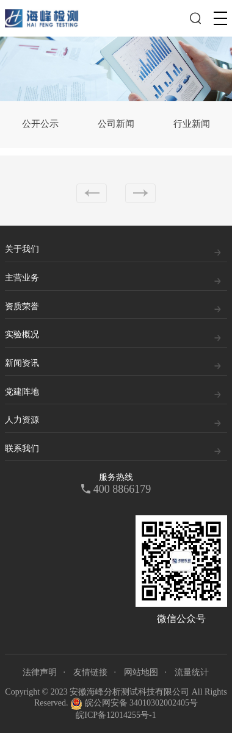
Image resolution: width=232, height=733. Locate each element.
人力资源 (22, 419)
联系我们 (22, 448)
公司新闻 (116, 123)
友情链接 (90, 672)
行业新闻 (191, 123)
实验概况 (22, 334)
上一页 (91, 193)
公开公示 (40, 123)
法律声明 (40, 672)
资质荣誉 (22, 306)
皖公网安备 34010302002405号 (134, 704)
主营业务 (22, 277)
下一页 (140, 193)
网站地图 (141, 672)
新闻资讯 (22, 363)
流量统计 (192, 672)
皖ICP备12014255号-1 (116, 715)
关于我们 (22, 249)
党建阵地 (22, 391)
